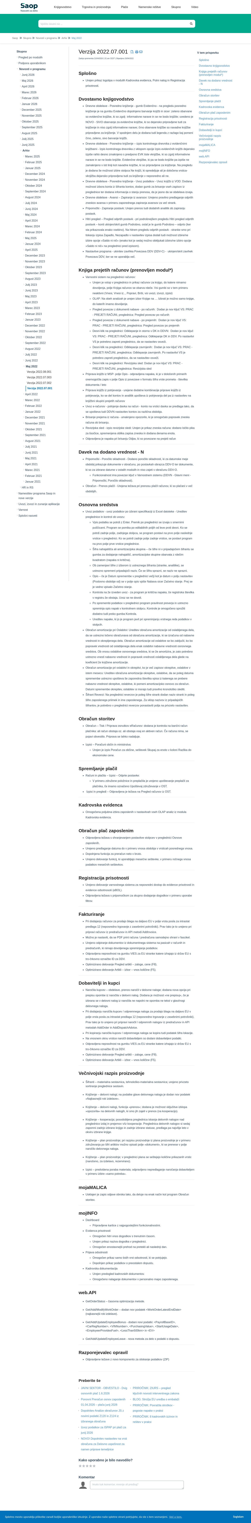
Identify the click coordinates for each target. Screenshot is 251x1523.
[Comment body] (137, 1485)
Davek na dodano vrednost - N (215, 82)
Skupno (27, 38)
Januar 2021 (33, 481)
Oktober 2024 (33, 185)
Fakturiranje (206, 124)
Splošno (204, 60)
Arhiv (64, 38)
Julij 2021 (31, 446)
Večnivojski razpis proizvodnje (210, 137)
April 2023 (31, 302)
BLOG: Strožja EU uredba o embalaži (158, 1399)
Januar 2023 (33, 319)
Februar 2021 (33, 475)
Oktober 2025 (30, 121)
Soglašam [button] (238, 1516)
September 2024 (35, 191)
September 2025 (32, 127)
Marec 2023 (32, 308)
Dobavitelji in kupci (210, 130)
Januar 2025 (33, 168)
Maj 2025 (31, 238)
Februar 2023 (33, 313)
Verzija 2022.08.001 (39, 371)
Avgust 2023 (33, 278)
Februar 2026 (30, 98)
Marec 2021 (32, 470)
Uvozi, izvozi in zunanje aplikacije (39, 504)
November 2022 (35, 331)
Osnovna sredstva (210, 89)
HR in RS (27, 487)
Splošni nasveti (27, 515)
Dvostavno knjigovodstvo (214, 65)
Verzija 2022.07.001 (39, 388)
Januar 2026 (29, 104)
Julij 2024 (31, 203)
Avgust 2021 (33, 440)
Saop (15, 38)
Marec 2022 (32, 400)
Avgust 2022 (33, 348)
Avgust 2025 (29, 133)
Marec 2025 (32, 156)
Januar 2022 (33, 411)
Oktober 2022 (33, 337)
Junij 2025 (28, 144)
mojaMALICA (207, 145)
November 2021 (35, 423)
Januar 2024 (33, 243)
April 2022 (31, 394)
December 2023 (35, 255)
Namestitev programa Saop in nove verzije (36, 496)
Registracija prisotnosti (213, 118)
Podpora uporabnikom (32, 63)
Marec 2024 (32, 226)
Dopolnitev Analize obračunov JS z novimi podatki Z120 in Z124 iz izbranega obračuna (102, 1416)
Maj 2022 (77, 38)
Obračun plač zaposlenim (214, 112)
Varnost (23, 509)
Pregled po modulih (30, 57)
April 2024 (31, 220)
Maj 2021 (31, 458)
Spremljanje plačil (210, 101)
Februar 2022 (33, 405)
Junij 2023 (31, 290)
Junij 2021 (31, 452)
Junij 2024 (31, 208)
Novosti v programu (46, 38)
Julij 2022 (31, 354)
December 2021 (35, 417)
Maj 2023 (31, 296)
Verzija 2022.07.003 (39, 377)
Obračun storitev (209, 95)
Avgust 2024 (33, 197)
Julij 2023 (31, 284)
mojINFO (204, 150)
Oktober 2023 (33, 267)
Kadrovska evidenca (211, 106)
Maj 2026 (27, 80)
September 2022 (35, 342)
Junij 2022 (31, 360)
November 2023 (35, 261)
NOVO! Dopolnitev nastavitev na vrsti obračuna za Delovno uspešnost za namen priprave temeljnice (104, 1444)
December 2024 (35, 173)
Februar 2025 (33, 162)
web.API (204, 156)
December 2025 (32, 109)
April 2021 (31, 464)
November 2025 (32, 115)
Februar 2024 (33, 232)
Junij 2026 (28, 74)
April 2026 (28, 86)
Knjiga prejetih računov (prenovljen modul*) (213, 73)
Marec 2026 (29, 92)
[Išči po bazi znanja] (113, 24)
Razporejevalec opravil (213, 162)
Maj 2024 (31, 214)
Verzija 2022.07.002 (39, 382)
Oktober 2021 (33, 429)
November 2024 (35, 179)
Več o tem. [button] (175, 1516)
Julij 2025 (28, 138)
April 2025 (31, 249)
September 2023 (35, 273)
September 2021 (35, 435)
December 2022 (35, 325)
